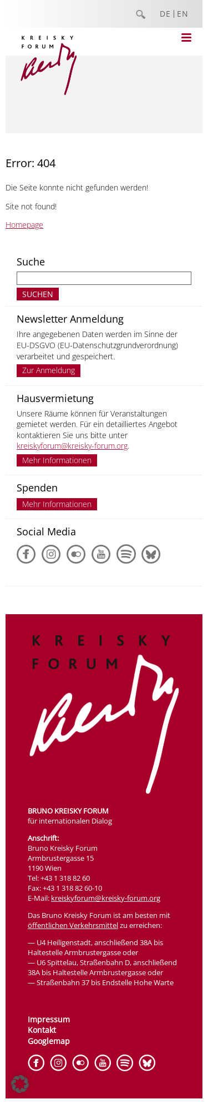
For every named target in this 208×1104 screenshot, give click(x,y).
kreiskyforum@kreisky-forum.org (72, 445)
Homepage (24, 224)
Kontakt (42, 1030)
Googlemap (49, 1041)
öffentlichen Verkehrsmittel (73, 925)
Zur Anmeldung (48, 370)
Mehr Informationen (57, 460)
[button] (20, 1084)
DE (165, 14)
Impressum (49, 1019)
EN (183, 14)
